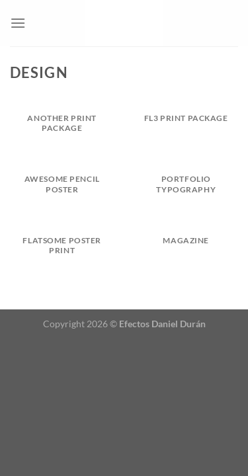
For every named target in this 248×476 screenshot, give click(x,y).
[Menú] (18, 23)
